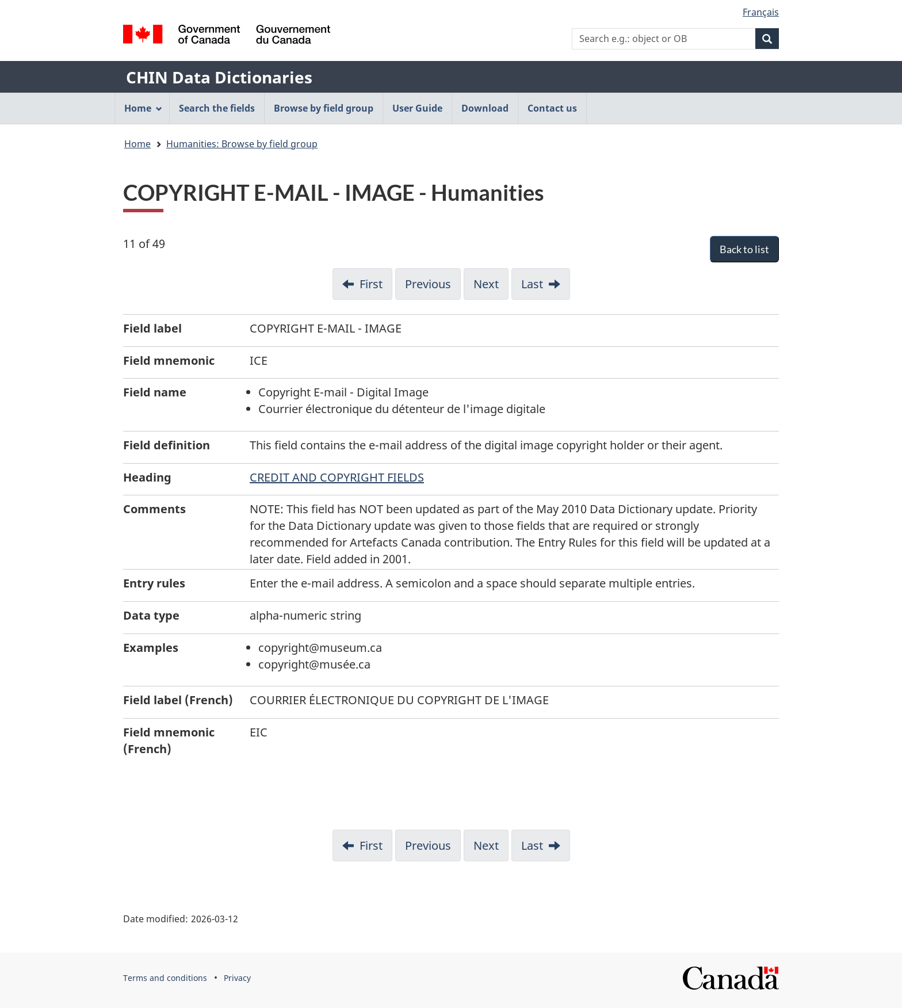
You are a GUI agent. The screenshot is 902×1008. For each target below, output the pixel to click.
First (371, 284)
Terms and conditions (165, 977)
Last (532, 284)
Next (486, 284)
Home (137, 144)
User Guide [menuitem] (417, 108)
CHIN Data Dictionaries (219, 77)
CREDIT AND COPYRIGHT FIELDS (337, 477)
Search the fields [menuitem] (217, 108)
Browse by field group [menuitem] (323, 108)
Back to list (744, 249)
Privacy (237, 977)
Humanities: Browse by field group (242, 144)
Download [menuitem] (485, 108)
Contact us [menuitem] (552, 108)
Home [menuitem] (143, 108)
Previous (428, 284)
